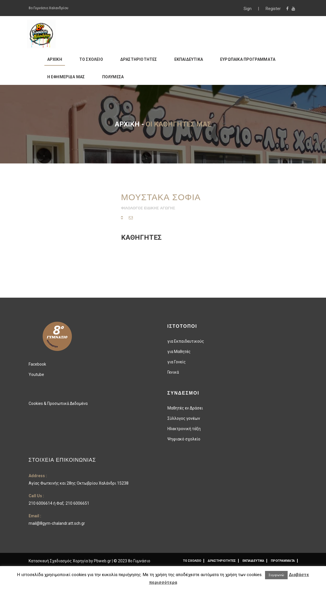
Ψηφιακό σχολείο (183, 439)
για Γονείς (176, 362)
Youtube (36, 374)
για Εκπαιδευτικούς (185, 341)
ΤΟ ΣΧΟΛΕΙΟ (91, 59)
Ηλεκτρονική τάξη (184, 428)
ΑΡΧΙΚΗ (54, 59)
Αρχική (127, 124)
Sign (248, 8)
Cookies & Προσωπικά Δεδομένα (58, 403)
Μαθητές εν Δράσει (185, 408)
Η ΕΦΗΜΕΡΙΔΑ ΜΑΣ (66, 77)
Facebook (37, 364)
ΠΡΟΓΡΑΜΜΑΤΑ (283, 561)
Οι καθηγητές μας (178, 124)
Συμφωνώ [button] (276, 575)
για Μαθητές (179, 351)
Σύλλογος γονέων (183, 418)
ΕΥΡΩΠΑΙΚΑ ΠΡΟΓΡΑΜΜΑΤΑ (247, 59)
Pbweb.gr (103, 561)
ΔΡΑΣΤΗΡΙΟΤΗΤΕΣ (138, 59)
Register (273, 8)
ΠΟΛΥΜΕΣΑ (113, 77)
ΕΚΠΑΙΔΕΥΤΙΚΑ (188, 59)
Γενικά (173, 372)
